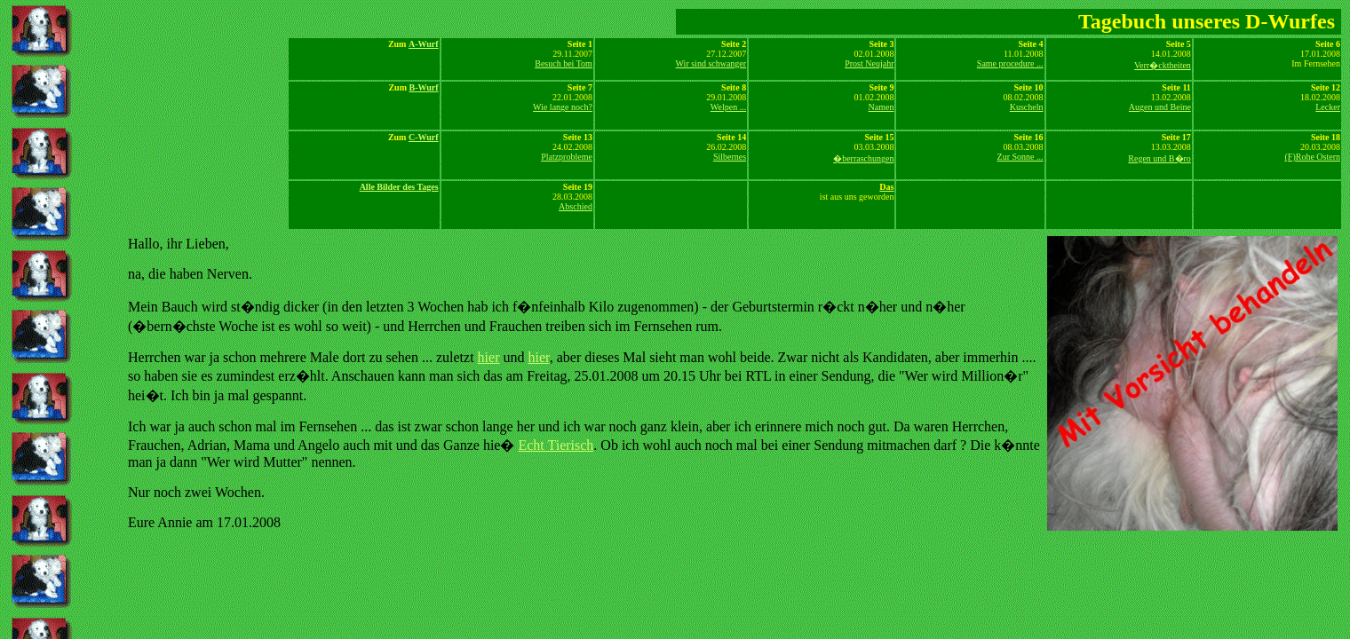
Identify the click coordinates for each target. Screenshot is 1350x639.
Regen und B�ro (1159, 158)
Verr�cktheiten (1162, 65)
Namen (881, 107)
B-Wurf (423, 87)
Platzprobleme (566, 157)
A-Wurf (424, 44)
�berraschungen (863, 158)
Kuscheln (1027, 107)
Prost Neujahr (869, 63)
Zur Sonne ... (1020, 157)
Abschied (575, 206)
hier (489, 357)
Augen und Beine (1160, 107)
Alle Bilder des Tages (399, 187)
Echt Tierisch (555, 445)
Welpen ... (728, 107)
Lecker (1327, 107)
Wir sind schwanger (711, 63)
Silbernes (729, 157)
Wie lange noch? (562, 107)
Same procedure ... (1010, 63)
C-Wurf (424, 137)
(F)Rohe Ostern (1313, 157)
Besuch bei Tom (563, 63)
